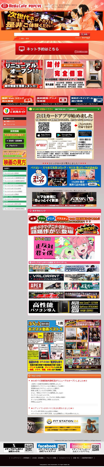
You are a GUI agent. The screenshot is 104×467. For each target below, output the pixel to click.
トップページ (15, 458)
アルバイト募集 (51, 458)
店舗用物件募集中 (87, 458)
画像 (22, 38)
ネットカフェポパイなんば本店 (13, 188)
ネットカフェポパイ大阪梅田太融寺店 (15, 180)
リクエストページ (64, 458)
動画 (27, 38)
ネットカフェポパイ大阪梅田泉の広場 (15, 178)
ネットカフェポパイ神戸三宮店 (13, 203)
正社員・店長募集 (38, 458)
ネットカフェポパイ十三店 (12, 199)
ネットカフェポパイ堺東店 (12, 194)
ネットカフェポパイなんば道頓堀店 (14, 185)
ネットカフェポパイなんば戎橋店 (13, 191)
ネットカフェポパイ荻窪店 (12, 173)
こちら (37, 402)
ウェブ (16, 38)
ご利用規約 (25, 458)
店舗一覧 (76, 458)
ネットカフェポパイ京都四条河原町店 (15, 208)
